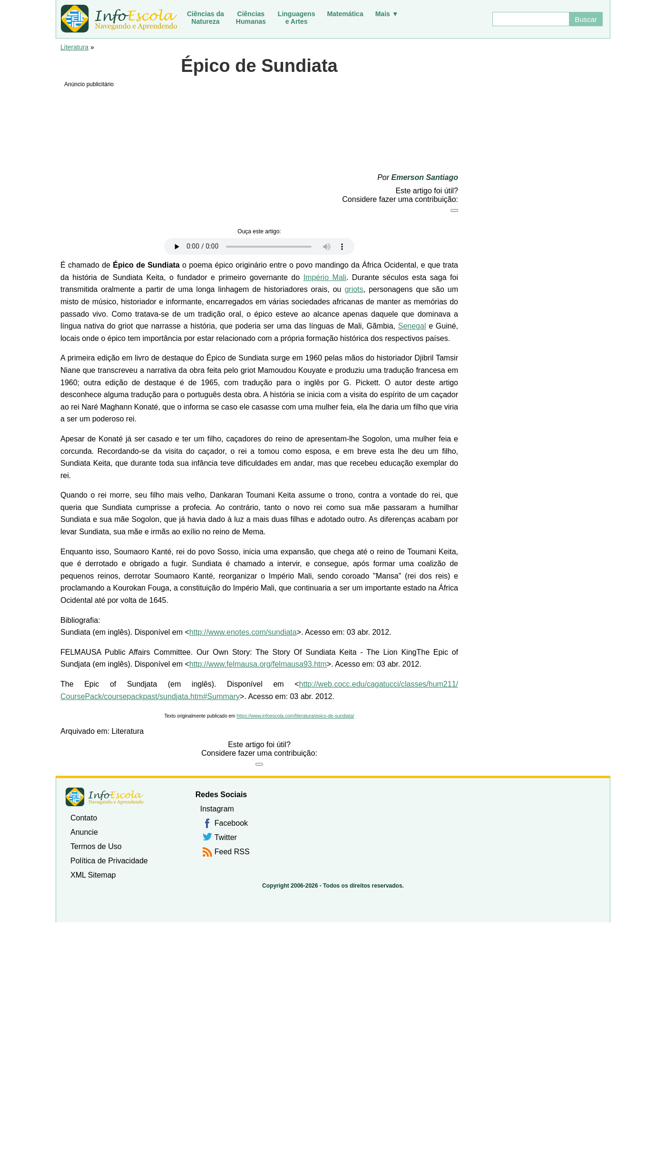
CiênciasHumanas (251, 17)
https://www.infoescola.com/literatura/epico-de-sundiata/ (295, 716)
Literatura (74, 47)
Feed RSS (232, 852)
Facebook (231, 823)
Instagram (217, 809)
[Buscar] (530, 19)
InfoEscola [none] (105, 797)
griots (353, 289)
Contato (83, 818)
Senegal (412, 326)
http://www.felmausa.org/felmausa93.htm (258, 664)
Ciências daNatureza (205, 17)
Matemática (345, 14)
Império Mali (325, 277)
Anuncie (84, 832)
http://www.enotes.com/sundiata (243, 632)
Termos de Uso (96, 846)
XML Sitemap (93, 875)
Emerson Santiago (425, 177)
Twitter (226, 837)
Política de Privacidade (109, 861)
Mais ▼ (387, 14)
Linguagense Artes (296, 17)
